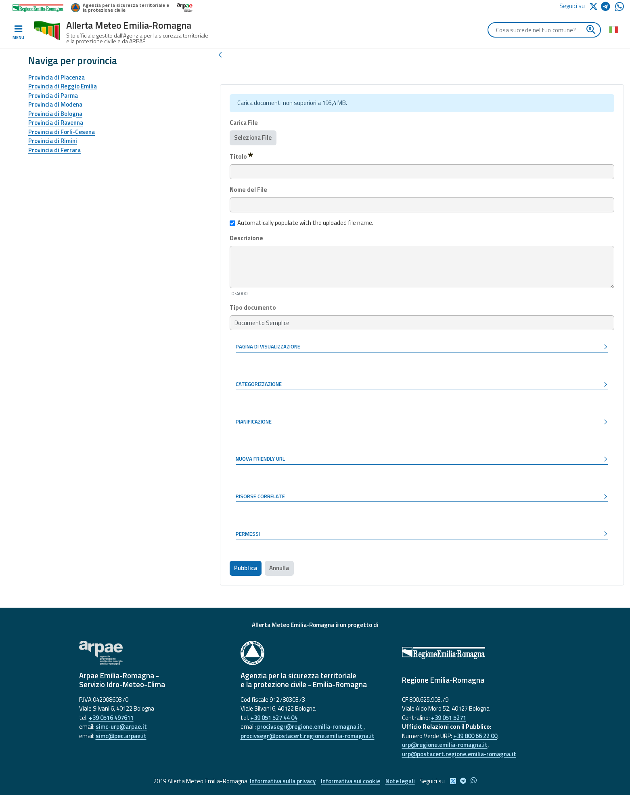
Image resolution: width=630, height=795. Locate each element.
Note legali (401, 781)
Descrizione (246, 238)
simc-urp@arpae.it (121, 726)
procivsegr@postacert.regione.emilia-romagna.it (308, 735)
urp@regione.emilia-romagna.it (445, 744)
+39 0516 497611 (111, 717)
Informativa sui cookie (350, 781)
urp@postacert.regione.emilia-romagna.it (459, 754)
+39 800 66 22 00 (475, 735)
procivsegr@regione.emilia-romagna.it (310, 726)
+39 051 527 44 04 (273, 717)
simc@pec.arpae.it (121, 735)
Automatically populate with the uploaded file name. (301, 222)
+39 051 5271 (448, 717)
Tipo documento (253, 307)
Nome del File (248, 189)
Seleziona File (253, 137)
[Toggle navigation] (18, 32)
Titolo (241, 156)
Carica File (244, 122)
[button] (422, 347)
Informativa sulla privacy (282, 781)
